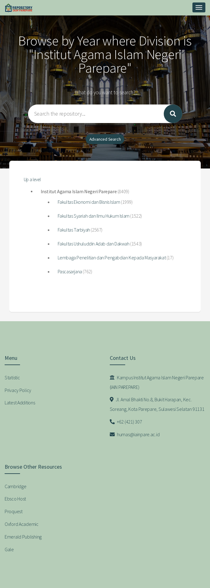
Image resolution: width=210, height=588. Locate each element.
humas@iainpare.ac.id (135, 434)
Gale (9, 549)
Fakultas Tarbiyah (74, 230)
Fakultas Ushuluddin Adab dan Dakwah (94, 244)
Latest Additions (20, 402)
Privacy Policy (18, 390)
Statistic (12, 377)
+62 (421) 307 (126, 422)
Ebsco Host (15, 499)
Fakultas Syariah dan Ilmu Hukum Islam (94, 216)
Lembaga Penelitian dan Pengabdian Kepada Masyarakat (112, 257)
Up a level (32, 179)
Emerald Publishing (23, 537)
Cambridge (15, 486)
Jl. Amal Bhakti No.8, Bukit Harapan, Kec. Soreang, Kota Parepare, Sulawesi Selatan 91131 (157, 404)
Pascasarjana (70, 271)
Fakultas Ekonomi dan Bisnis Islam (89, 202)
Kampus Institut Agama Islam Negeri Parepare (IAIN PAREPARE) (157, 382)
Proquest (14, 511)
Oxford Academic (22, 524)
